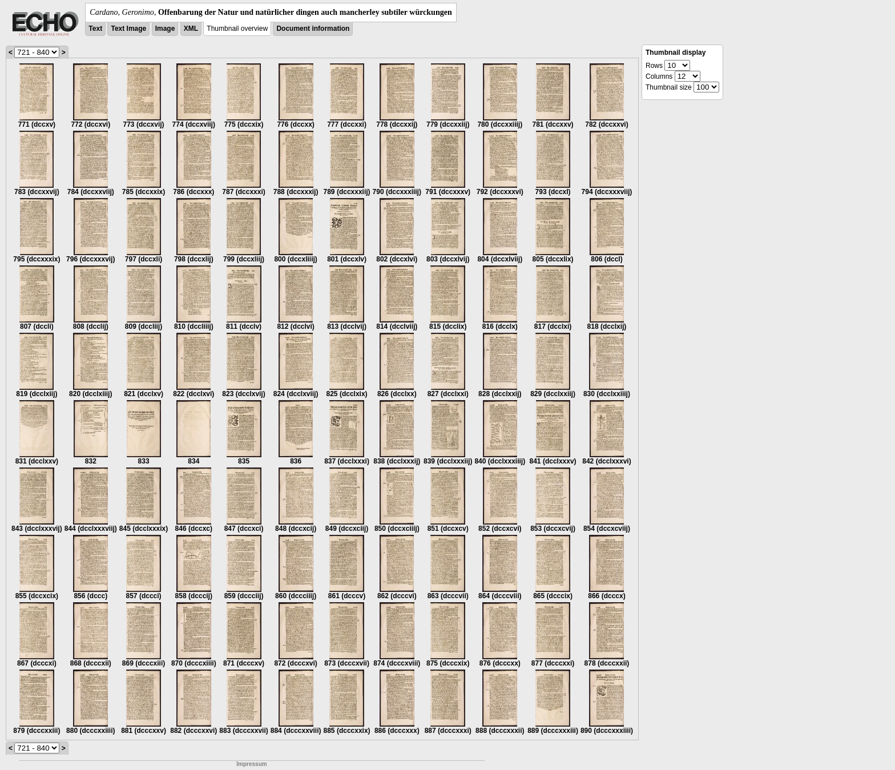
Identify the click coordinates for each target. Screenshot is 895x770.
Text (95, 29)
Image (165, 29)
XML (191, 29)
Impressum (251, 764)
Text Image (128, 29)
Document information (312, 29)
